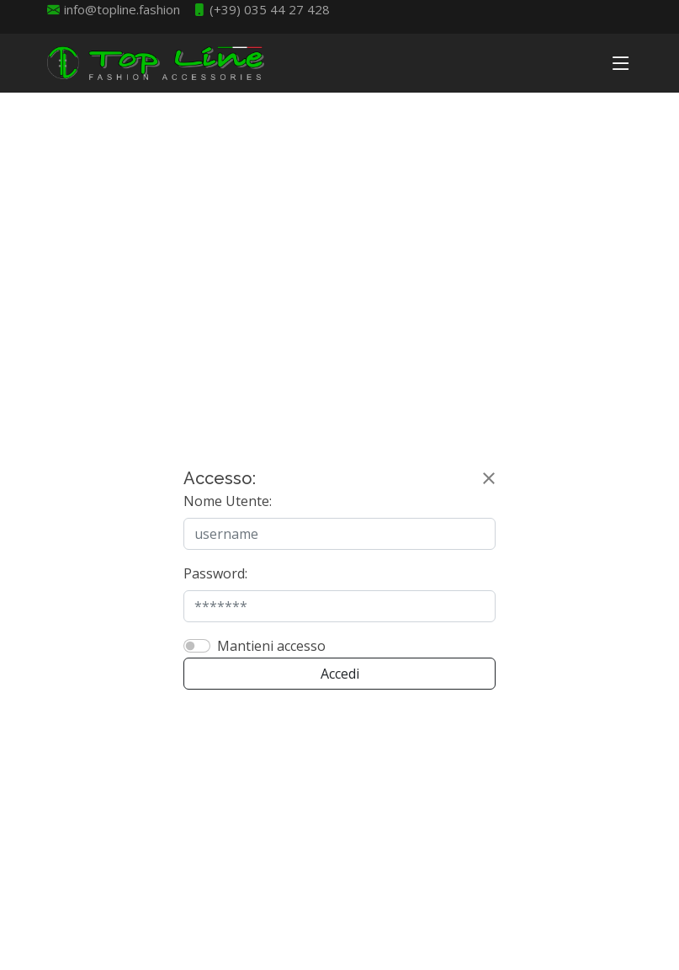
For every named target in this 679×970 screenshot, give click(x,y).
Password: (215, 573)
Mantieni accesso (271, 646)
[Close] (489, 478)
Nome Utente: (227, 501)
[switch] (196, 646)
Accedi (340, 673)
